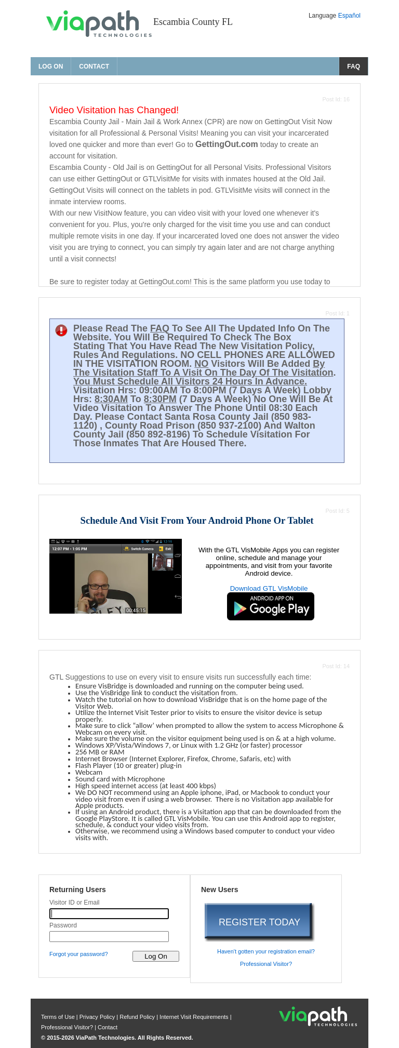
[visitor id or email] (109, 913)
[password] (109, 936)
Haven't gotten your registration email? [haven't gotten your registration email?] (266, 951)
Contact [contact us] (94, 66)
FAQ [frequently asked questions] (353, 66)
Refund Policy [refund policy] (137, 1017)
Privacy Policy (98, 1017)
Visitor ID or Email (74, 902)
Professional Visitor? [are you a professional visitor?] (266, 964)
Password (63, 925)
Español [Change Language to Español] (349, 15)
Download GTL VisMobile (269, 588)
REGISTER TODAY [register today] (259, 922)
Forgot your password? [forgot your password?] (78, 954)
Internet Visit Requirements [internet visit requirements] (194, 1017)
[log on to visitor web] (155, 956)
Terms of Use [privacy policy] (58, 1017)
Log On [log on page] (50, 66)
